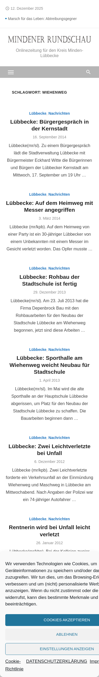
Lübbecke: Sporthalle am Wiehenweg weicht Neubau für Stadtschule (49, 365)
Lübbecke (37, 113)
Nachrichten (59, 113)
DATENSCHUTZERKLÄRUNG (56, 661)
